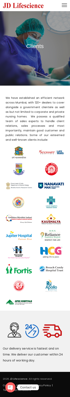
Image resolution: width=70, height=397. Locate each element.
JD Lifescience (19, 379)
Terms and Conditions (17, 390)
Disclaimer (23, 385)
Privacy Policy (42, 385)
